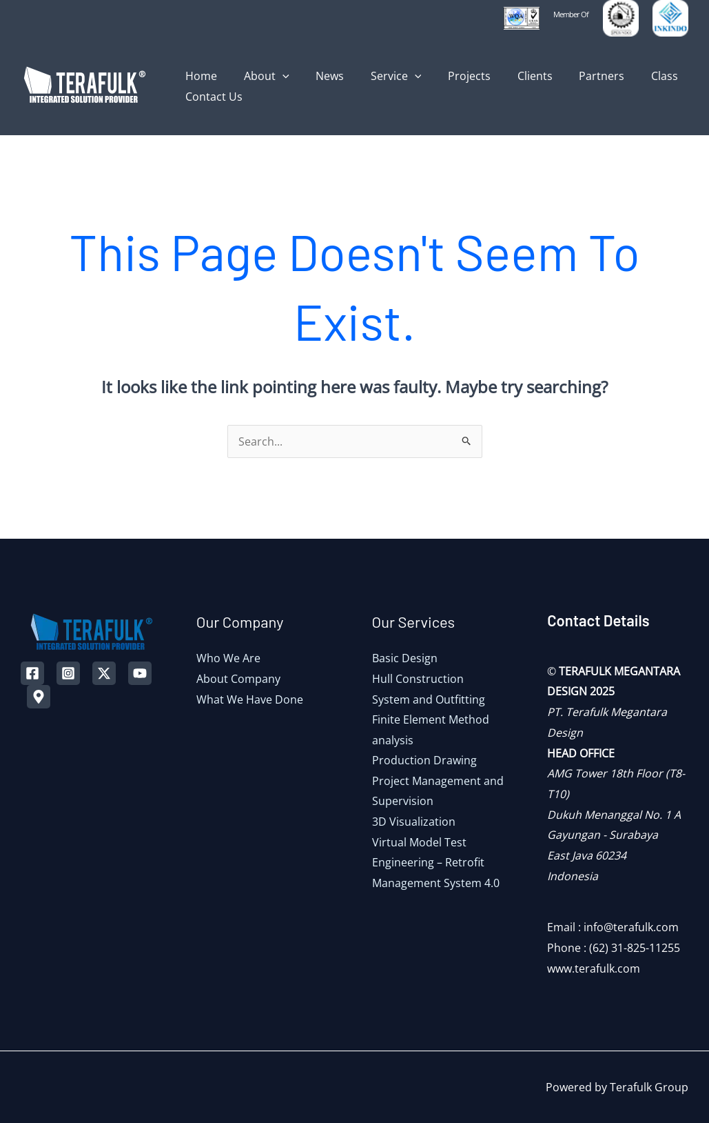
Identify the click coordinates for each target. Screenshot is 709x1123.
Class (630, 75)
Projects (448, 75)
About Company (238, 678)
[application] (275, 75)
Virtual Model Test (419, 843)
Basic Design (405, 658)
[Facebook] (32, 673)
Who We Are (228, 658)
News (319, 75)
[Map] (38, 696)
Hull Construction (418, 678)
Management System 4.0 (436, 883)
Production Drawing (424, 760)
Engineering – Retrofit (428, 863)
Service (380, 75)
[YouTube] (140, 673)
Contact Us (211, 96)
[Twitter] (104, 673)
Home (199, 75)
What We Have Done (249, 699)
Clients (509, 75)
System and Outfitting (428, 699)
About (259, 75)
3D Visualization (413, 822)
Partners (572, 75)
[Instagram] (68, 673)
